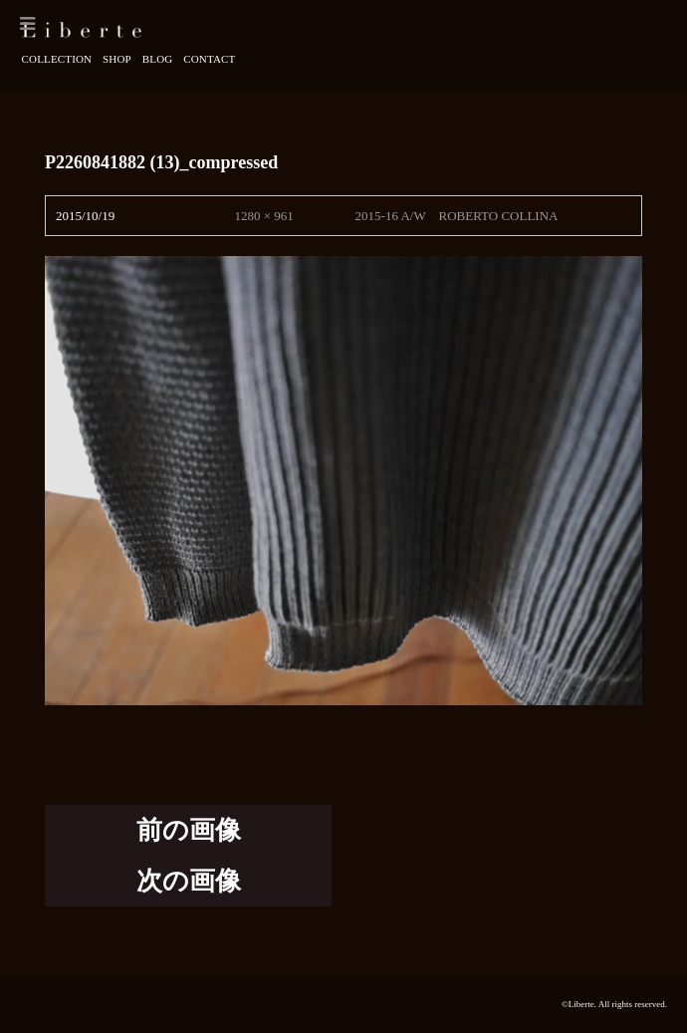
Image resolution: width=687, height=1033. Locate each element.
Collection (57, 59)
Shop (117, 59)
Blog (157, 59)
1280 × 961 (263, 215)
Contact (209, 59)
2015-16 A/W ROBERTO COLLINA (457, 215)
